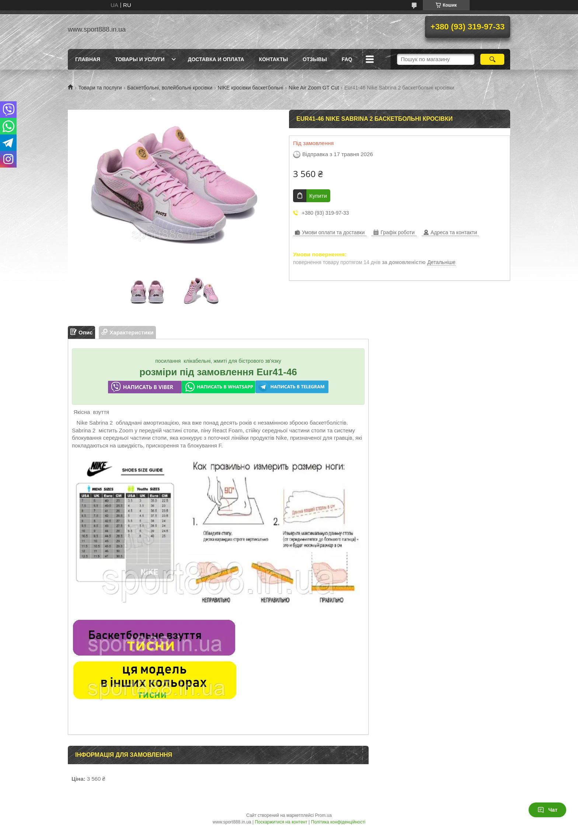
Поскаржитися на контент (281, 822)
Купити (318, 196)
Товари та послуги (100, 88)
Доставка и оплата (216, 59)
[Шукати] (492, 59)
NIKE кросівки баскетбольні (250, 88)
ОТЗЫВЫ (315, 59)
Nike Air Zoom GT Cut (314, 88)
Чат (547, 810)
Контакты (273, 59)
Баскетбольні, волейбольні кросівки (169, 88)
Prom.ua (323, 815)
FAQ (347, 59)
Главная (87, 59)
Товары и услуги (140, 59)
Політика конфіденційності (338, 822)
